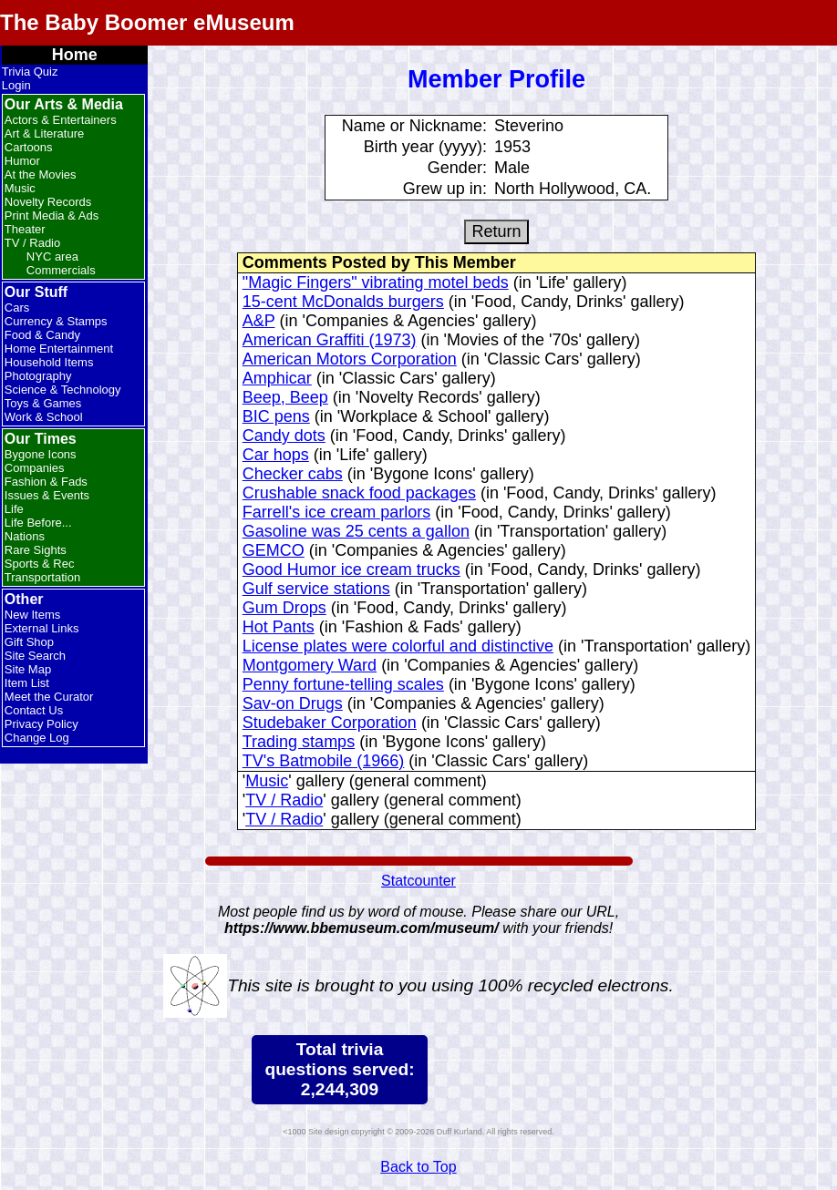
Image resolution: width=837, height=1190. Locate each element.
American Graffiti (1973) (330, 340)
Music (20, 188)
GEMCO (274, 550)
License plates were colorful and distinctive (398, 646)
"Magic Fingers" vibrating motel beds (376, 282)
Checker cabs (293, 474)
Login (16, 85)
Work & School (44, 417)
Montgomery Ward (310, 665)
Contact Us (34, 710)
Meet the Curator (49, 696)
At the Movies (41, 174)
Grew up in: (445, 189)
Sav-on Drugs (293, 703)
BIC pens (276, 416)
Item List (27, 683)
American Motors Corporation (350, 359)
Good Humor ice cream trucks (351, 569)
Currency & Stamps (56, 321)
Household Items (49, 362)
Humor (22, 161)
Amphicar (277, 378)
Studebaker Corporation (330, 722)
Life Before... (38, 522)
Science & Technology (63, 389)
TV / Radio (32, 243)
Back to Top (418, 1167)
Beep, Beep (285, 397)
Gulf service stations (316, 589)
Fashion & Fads (46, 481)
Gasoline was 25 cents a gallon (356, 531)
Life (14, 509)
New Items (32, 614)
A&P (259, 321)
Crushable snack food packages (359, 493)
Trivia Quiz (30, 71)
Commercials (61, 270)
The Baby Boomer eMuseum (147, 22)
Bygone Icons (41, 454)
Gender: (457, 168)
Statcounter (418, 880)
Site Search (35, 655)
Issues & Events (47, 495)
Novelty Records (48, 202)
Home (75, 55)
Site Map (28, 669)
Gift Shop (29, 642)
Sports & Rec (40, 563)
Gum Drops (284, 608)
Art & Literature (44, 133)
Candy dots (284, 435)
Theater (25, 229)
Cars (17, 307)
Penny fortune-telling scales (343, 684)
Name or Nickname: (414, 126)
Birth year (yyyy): (425, 147)
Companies (35, 468)
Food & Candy (42, 335)
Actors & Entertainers (61, 120)
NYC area (52, 256)
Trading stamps (299, 742)
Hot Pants (279, 627)
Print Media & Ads (51, 215)
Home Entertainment (59, 348)
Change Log (37, 737)
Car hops (276, 455)
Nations (25, 536)
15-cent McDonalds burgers (343, 301)
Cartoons (29, 147)
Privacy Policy (41, 724)
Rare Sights (36, 550)
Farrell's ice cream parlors (336, 512)
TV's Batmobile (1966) (324, 761)
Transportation (42, 577)
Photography (38, 376)
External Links (42, 628)
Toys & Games (43, 403)
